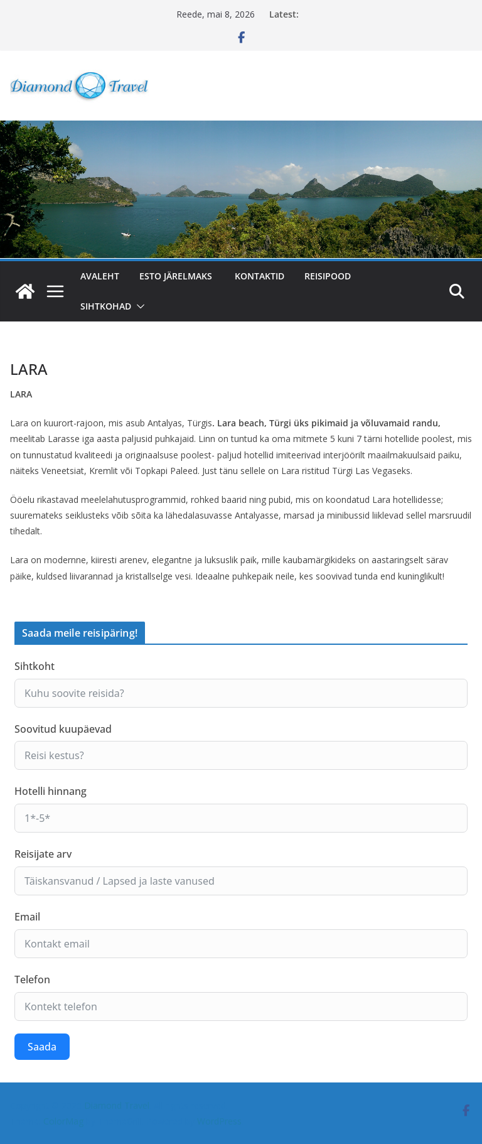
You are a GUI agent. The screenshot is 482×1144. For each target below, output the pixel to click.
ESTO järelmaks (177, 276)
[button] (138, 306)
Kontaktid (259, 276)
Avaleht (99, 276)
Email (27, 917)
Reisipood (327, 276)
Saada (42, 1047)
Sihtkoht (34, 666)
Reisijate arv (43, 854)
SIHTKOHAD (105, 306)
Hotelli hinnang (50, 791)
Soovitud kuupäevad (63, 729)
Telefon (32, 979)
